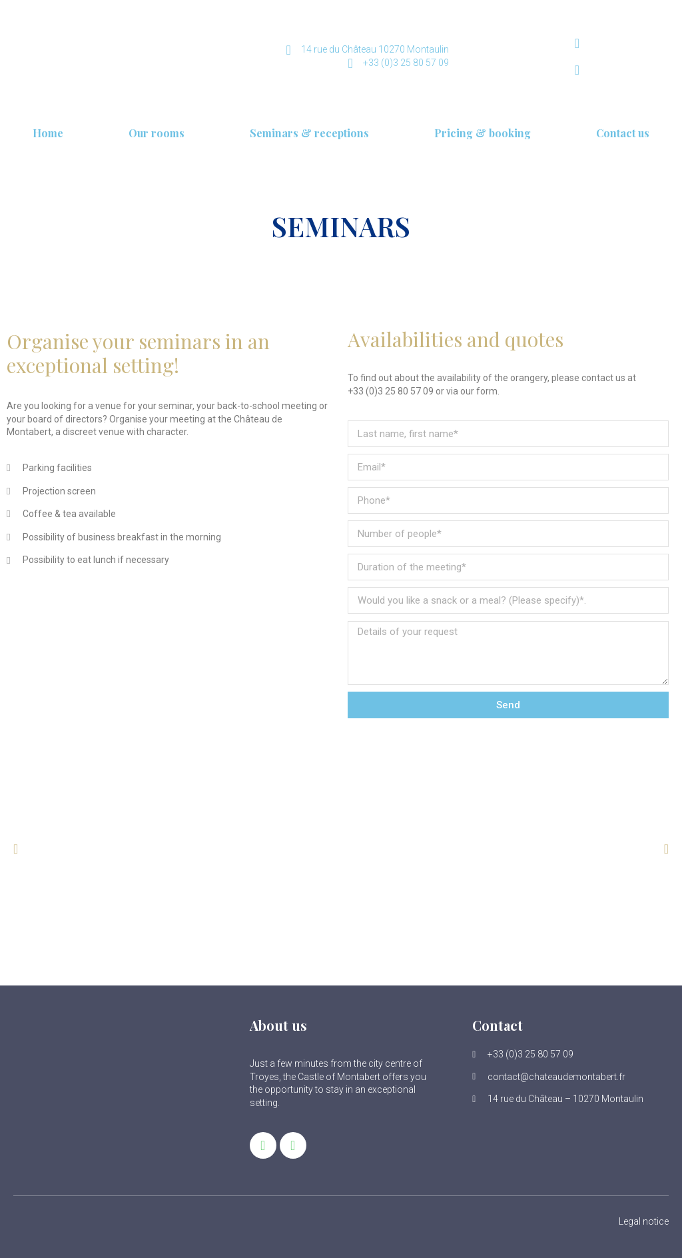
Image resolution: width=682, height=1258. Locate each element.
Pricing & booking (482, 133)
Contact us (622, 133)
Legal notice (644, 1221)
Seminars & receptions (309, 133)
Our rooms (156, 133)
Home (48, 133)
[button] (15, 849)
